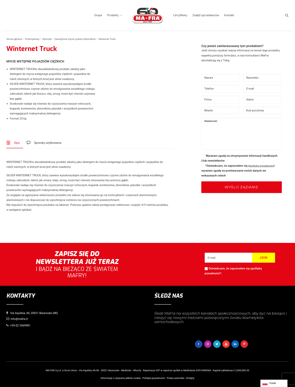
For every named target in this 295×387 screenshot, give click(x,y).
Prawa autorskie (175, 377)
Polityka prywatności (153, 377)
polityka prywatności (262, 165)
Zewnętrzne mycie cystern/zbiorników (75, 39)
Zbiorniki (47, 39)
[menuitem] (98, 15)
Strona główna (14, 39)
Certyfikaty (180, 15)
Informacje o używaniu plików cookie (121, 377)
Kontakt (229, 15)
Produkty (114, 15)
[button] (287, 15)
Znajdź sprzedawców (205, 15)
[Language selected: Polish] (273, 383)
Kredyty (190, 377)
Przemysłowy (32, 39)
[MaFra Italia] (147, 15)
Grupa (98, 15)
